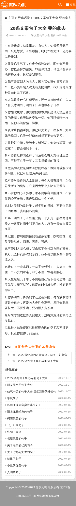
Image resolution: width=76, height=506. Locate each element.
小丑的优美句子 (17, 465)
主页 (11, 18)
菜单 (71, 4)
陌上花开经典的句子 (20, 411)
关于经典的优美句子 (20, 445)
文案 (37, 35)
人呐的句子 (14, 472)
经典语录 (24, 18)
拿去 (64, 35)
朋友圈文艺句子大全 (20, 384)
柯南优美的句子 (17, 418)
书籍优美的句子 (17, 438)
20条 (59, 35)
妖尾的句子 (14, 458)
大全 (47, 35)
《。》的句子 (15, 425)
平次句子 (12, 398)
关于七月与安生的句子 (21, 452)
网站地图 (42, 495)
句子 (42, 35)
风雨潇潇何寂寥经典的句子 (24, 405)
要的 (53, 35)
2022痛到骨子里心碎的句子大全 (38, 361)
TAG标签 (54, 495)
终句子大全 (14, 431)
